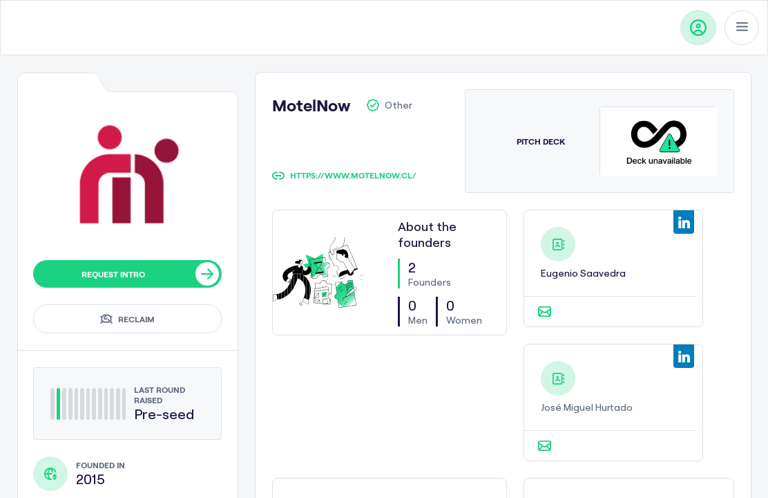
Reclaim (127, 319)
